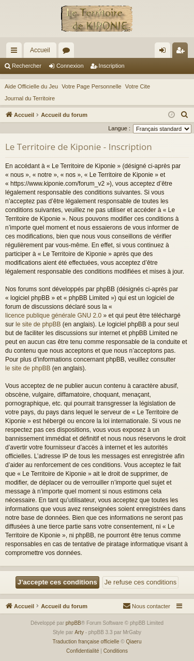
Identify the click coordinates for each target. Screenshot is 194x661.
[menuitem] (184, 115)
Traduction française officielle (86, 641)
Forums (68, 52)
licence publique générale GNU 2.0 (53, 315)
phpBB (73, 623)
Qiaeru (133, 641)
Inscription (112, 66)
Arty (79, 632)
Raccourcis (16, 52)
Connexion (70, 66)
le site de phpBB (38, 324)
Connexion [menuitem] (164, 52)
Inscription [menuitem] (182, 52)
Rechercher (26, 66)
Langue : (119, 128)
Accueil (40, 50)
